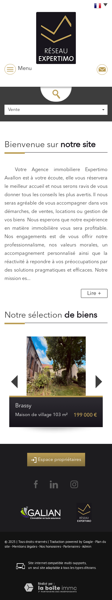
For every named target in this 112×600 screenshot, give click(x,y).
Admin (86, 546)
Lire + (94, 293)
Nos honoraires (50, 546)
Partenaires (71, 546)
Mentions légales (24, 546)
